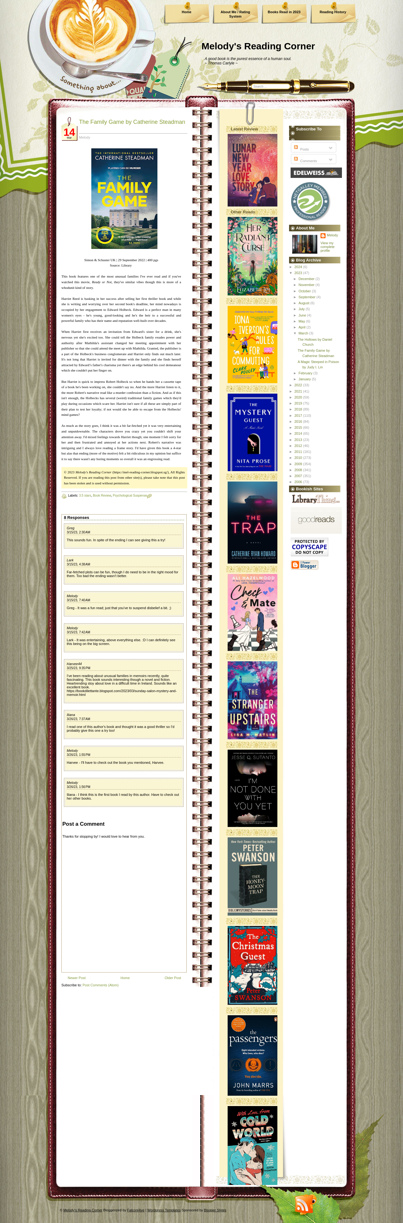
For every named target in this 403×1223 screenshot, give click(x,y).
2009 (298, 464)
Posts (300, 149)
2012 (298, 446)
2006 (298, 482)
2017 (298, 415)
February (305, 373)
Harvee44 (74, 664)
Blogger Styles (215, 1210)
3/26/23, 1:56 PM (78, 787)
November (306, 285)
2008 (298, 470)
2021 (298, 391)
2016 (298, 421)
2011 (298, 452)
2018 (298, 409)
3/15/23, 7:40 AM (78, 600)
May (302, 321)
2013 (298, 440)
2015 (298, 427)
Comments (304, 161)
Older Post (173, 978)
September (307, 297)
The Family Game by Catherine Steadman (132, 122)
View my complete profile (328, 246)
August (304, 303)
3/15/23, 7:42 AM (78, 632)
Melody (72, 596)
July (302, 309)
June (302, 315)
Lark (70, 560)
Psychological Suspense (130, 495)
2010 (298, 458)
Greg (70, 528)
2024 (298, 267)
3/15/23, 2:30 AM (78, 532)
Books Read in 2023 (284, 12)
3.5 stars (85, 495)
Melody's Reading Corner (258, 46)
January (305, 379)
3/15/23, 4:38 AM (78, 564)
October (305, 291)
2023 (298, 273)
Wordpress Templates (164, 1210)
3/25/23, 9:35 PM (78, 668)
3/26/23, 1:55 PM (78, 755)
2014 (298, 433)
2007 (298, 476)
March (303, 333)
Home (186, 12)
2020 (298, 397)
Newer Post (77, 978)
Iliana (71, 715)
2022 (298, 385)
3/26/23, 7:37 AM (78, 719)
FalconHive (136, 1210)
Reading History (333, 12)
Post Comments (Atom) (100, 985)
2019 (298, 403)
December (306, 279)
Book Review (102, 495)
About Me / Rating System (235, 14)
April (302, 327)
